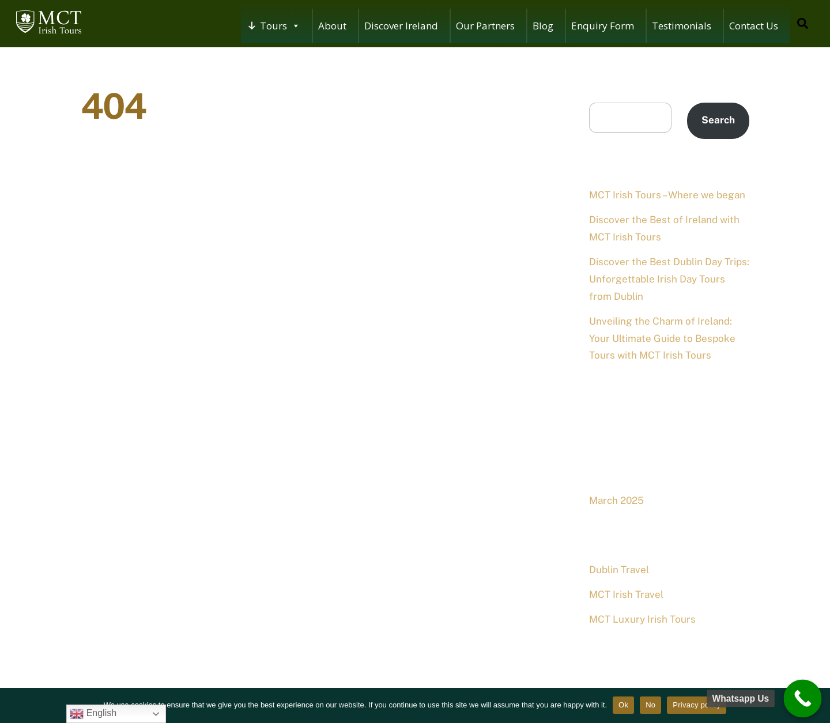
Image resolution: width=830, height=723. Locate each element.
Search (605, 93)
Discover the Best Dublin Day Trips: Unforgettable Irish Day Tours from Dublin (669, 279)
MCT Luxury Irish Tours (642, 619)
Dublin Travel (619, 569)
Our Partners (485, 25)
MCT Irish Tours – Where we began (667, 195)
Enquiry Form (602, 25)
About (332, 25)
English (93, 714)
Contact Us (753, 25)
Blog (543, 25)
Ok (623, 705)
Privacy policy (696, 705)
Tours (280, 26)
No (650, 705)
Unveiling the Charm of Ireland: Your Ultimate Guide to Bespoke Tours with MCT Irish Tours (662, 338)
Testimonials (681, 25)
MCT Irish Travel (626, 594)
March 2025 (616, 500)
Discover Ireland (401, 25)
